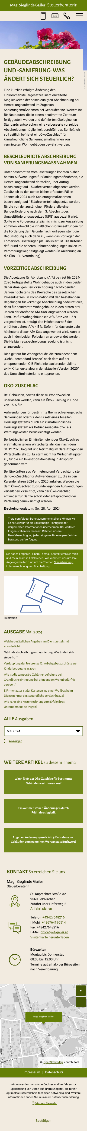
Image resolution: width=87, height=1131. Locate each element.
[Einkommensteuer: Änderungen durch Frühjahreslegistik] (43, 811)
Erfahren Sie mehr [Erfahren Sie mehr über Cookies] (46, 1103)
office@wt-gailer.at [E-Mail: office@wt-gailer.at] (54, 932)
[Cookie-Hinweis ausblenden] (43, 1121)
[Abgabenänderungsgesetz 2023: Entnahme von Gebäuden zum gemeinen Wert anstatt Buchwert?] (43, 840)
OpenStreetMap (53, 1062)
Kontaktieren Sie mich (64, 554)
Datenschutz (54, 1072)
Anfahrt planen (41, 908)
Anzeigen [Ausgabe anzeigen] (15, 741)
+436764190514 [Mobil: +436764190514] (54, 922)
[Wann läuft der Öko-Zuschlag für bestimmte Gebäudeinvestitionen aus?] (43, 782)
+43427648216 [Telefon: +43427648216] (53, 917)
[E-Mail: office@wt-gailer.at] (55, 15)
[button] (43, 16)
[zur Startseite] (43, 5)
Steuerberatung (63, 562)
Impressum (32, 1072)
